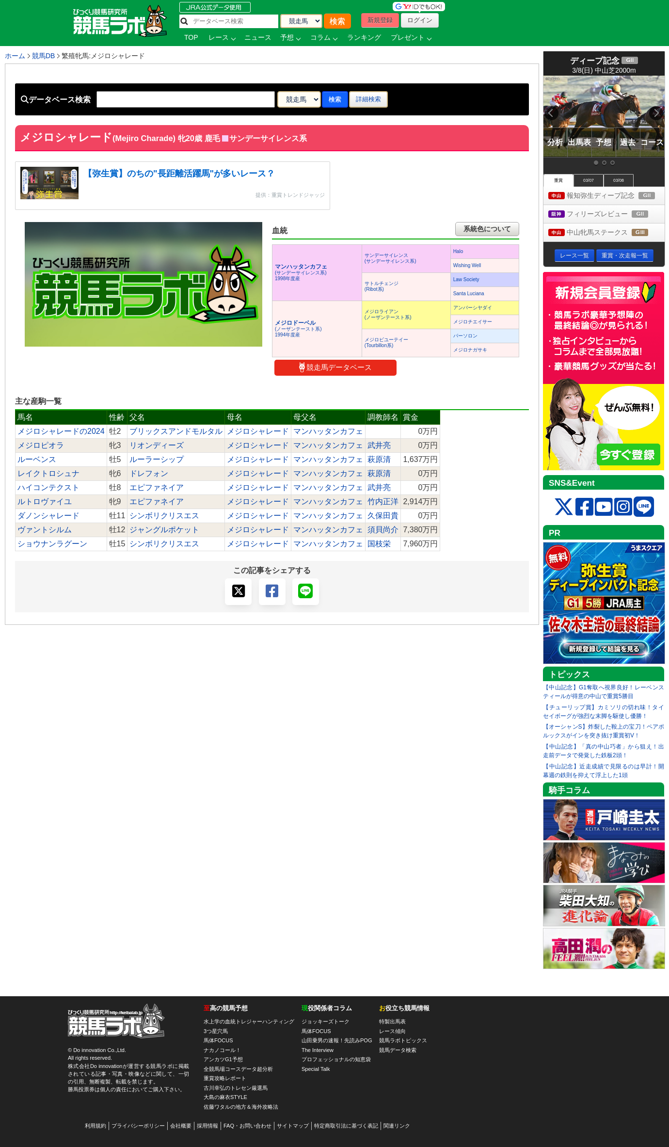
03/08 (618, 180)
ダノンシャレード (48, 515)
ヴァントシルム (44, 530)
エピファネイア (156, 487)
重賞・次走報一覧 (625, 255)
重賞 (558, 180)
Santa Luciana (468, 293)
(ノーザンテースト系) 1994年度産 (298, 328)
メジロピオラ (40, 445)
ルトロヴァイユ (44, 501)
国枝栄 (379, 544)
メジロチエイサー (472, 321)
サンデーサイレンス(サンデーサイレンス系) (390, 258)
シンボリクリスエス (164, 515)
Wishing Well (467, 265)
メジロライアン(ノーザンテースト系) (388, 314)
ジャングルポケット (164, 530)
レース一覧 (574, 255)
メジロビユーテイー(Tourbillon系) (386, 342)
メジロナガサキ (470, 349)
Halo (458, 251)
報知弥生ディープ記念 (606, 196)
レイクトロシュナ (48, 473)
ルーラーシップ (156, 459)
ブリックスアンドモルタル (176, 431)
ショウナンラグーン (52, 544)
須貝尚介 (382, 530)
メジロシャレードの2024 (61, 431)
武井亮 (379, 445)
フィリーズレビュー (606, 214)
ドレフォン (148, 473)
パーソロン (465, 335)
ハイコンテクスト (48, 487)
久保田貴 (382, 515)
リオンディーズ (156, 445)
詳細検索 (368, 99)
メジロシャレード (258, 431)
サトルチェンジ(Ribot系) (381, 286)
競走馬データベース (335, 367)
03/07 (588, 180)
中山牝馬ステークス (606, 233)
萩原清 (379, 459)
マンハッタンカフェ (328, 431)
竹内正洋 (382, 501)
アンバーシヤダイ (472, 307)
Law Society (466, 279)
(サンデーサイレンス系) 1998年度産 (301, 272)
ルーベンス (36, 459)
